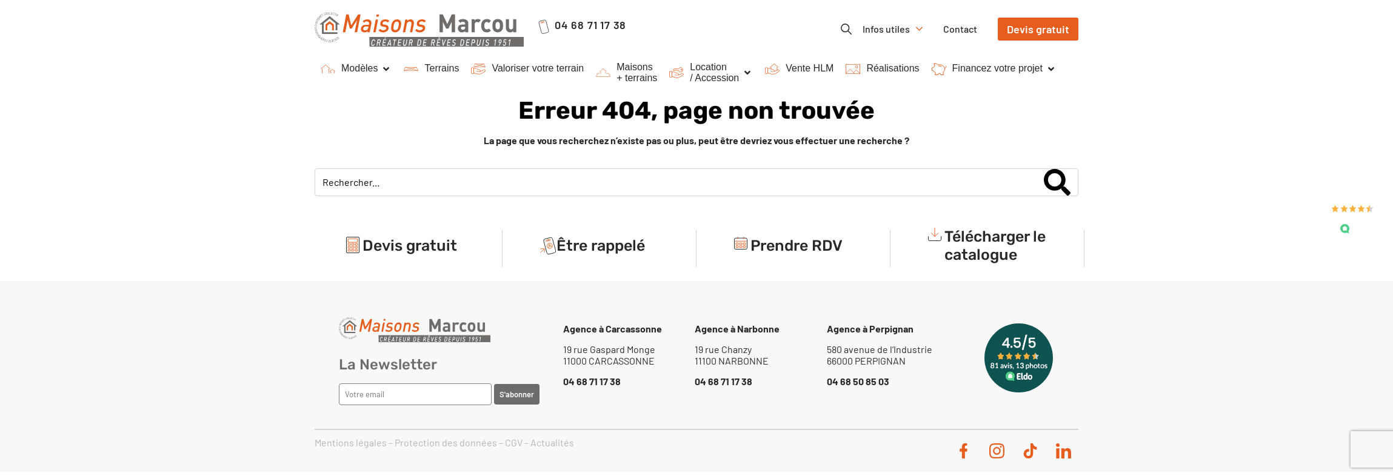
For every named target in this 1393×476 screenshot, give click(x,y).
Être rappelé (600, 245)
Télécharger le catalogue (995, 245)
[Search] (1057, 182)
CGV (514, 442)
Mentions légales (351, 442)
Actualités (552, 442)
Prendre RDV (796, 245)
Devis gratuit (409, 245)
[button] (356, 69)
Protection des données (446, 442)
